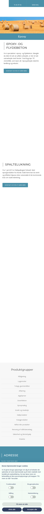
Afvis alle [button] (11, 509)
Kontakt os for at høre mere (16, 71)
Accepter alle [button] (32, 509)
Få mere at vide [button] (22, 504)
